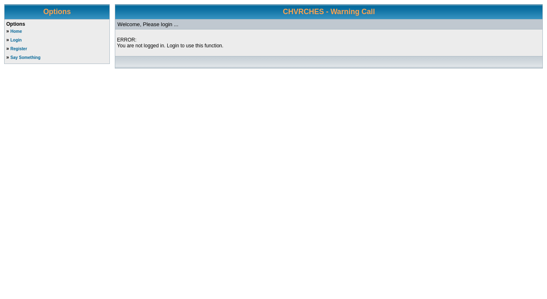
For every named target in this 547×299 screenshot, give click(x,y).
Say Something (25, 57)
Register (18, 49)
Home (16, 31)
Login (16, 40)
